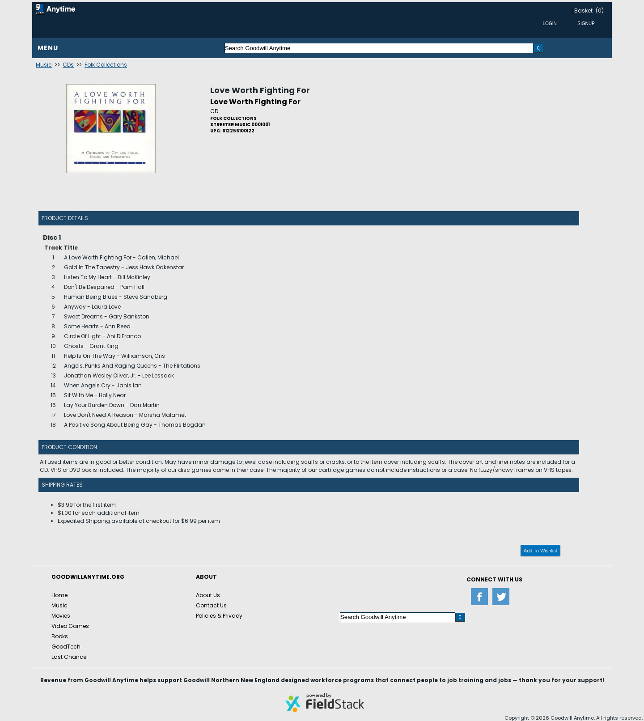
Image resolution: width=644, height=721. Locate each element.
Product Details (65, 218)
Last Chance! (69, 657)
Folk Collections (106, 64)
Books (59, 636)
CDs (68, 64)
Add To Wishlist (540, 550)
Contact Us (211, 605)
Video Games (70, 626)
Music (44, 64)
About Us (208, 595)
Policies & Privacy (219, 615)
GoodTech (65, 646)
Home (59, 595)
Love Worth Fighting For (260, 90)
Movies (60, 615)
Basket (583, 10)
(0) (600, 10)
